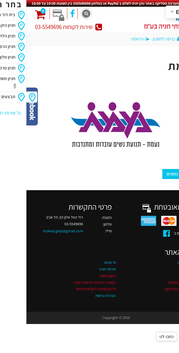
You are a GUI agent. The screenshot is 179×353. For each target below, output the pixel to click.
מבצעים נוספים (153, 174)
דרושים (165, 269)
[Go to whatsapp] (166, 337)
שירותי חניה (81, 269)
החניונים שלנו (160, 262)
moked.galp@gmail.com (36, 230)
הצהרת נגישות (79, 295)
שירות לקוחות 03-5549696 (42, 27)
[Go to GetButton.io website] (166, 347)
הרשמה (114, 39)
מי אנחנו (84, 262)
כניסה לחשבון (140, 39)
